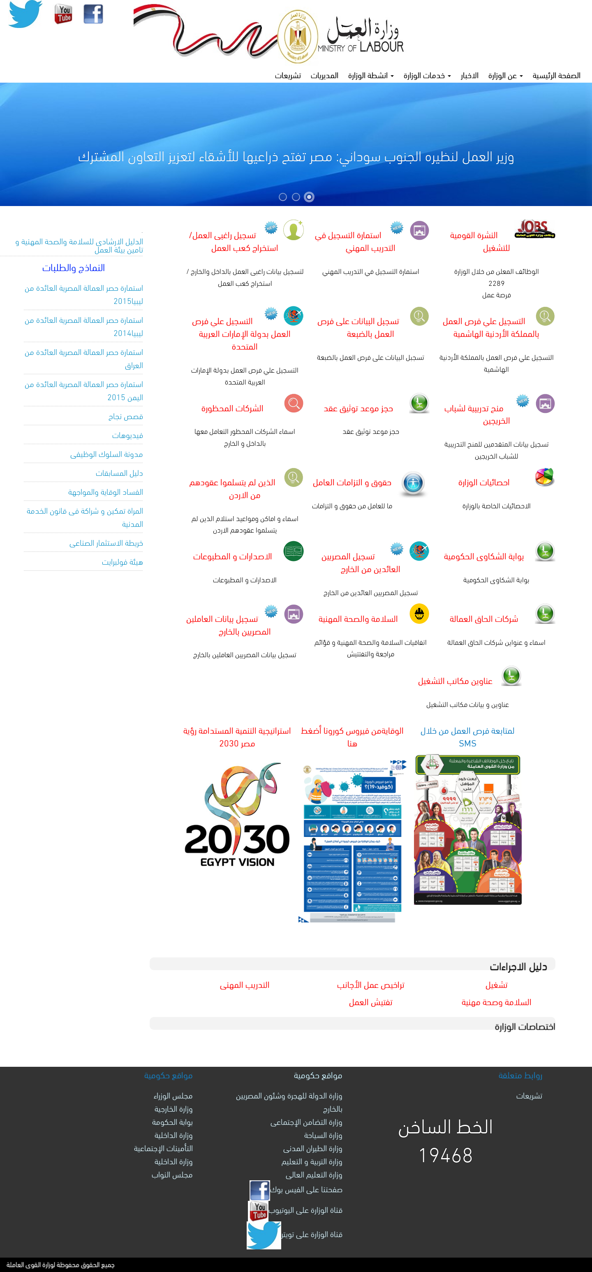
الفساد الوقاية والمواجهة (105, 490)
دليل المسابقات (119, 472)
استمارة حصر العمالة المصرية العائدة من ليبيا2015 (84, 293)
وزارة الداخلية (174, 1134)
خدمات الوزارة (427, 74)
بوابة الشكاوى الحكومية (484, 555)
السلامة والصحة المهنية (358, 617)
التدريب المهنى (245, 983)
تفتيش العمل (371, 1000)
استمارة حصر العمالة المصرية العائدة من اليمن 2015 (84, 389)
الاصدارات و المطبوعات (232, 555)
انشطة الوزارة (371, 74)
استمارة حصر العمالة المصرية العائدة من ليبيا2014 (84, 325)
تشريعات (288, 74)
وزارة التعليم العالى (314, 1173)
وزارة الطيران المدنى (312, 1147)
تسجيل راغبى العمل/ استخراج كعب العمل (234, 240)
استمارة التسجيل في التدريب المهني (355, 240)
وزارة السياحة (323, 1134)
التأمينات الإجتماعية (163, 1147)
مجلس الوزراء (173, 1094)
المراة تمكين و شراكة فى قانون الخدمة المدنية (85, 516)
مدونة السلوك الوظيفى (106, 453)
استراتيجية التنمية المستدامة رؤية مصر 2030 (237, 736)
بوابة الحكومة (172, 1120)
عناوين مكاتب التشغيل (455, 679)
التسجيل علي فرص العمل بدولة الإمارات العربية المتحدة (241, 332)
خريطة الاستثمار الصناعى (106, 541)
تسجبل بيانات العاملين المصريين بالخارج (228, 624)
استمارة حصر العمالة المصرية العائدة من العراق (84, 357)
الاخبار (470, 74)
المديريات (324, 74)
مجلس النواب (172, 1173)
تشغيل (497, 983)
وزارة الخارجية (174, 1107)
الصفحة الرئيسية (556, 74)
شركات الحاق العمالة (484, 617)
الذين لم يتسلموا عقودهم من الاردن (232, 487)
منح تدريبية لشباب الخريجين (477, 413)
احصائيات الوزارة (484, 481)
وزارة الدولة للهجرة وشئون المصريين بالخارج (289, 1101)
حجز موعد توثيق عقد (358, 407)
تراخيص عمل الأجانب (371, 983)
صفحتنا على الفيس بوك (296, 1188)
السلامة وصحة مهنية (497, 1000)
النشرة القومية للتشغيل (480, 240)
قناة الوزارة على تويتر (294, 1233)
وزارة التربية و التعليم (312, 1160)
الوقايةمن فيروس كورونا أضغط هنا (352, 736)
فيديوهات (127, 434)
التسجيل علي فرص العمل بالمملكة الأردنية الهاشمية (491, 326)
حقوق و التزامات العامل (352, 481)
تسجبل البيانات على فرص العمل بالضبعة (358, 326)
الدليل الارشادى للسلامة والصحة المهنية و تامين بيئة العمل (79, 244)
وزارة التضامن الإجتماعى (306, 1120)
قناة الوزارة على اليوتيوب (295, 1208)
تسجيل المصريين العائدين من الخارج (361, 561)
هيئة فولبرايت (122, 560)
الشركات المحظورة (232, 407)
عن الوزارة (505, 74)
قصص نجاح (126, 415)
